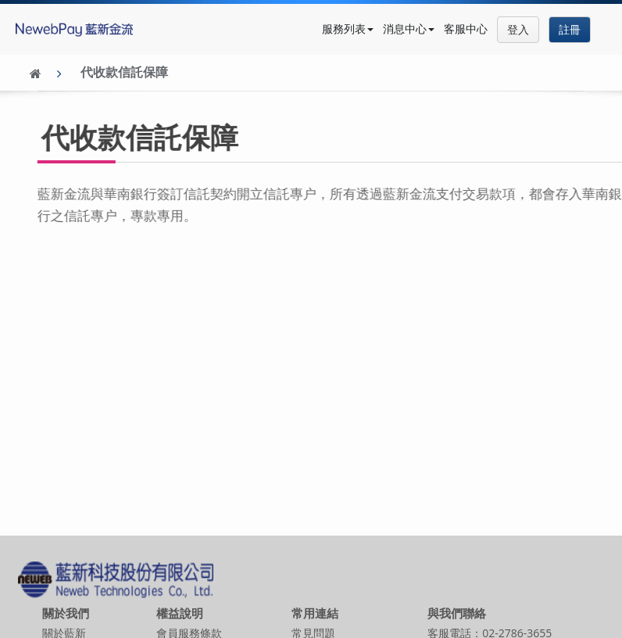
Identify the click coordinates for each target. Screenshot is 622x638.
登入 (518, 29)
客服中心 (466, 28)
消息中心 (408, 28)
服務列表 (348, 28)
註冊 (570, 29)
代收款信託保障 (124, 72)
